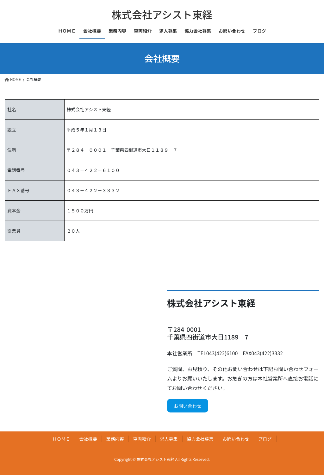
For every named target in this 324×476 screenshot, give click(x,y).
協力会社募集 (200, 440)
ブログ (265, 440)
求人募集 (169, 440)
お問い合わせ (189, 406)
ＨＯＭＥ (61, 440)
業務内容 (115, 440)
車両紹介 (142, 440)
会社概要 (88, 440)
